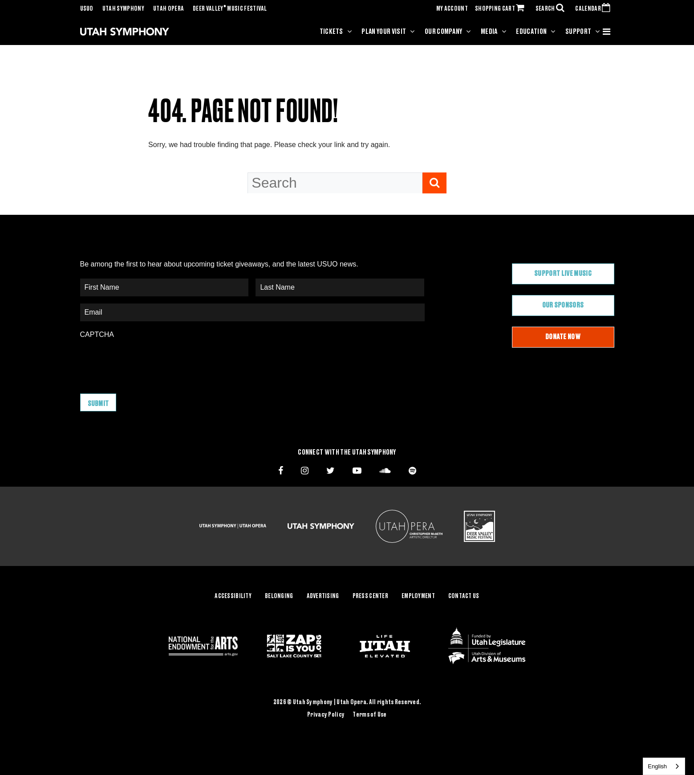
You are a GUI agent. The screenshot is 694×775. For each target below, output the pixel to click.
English (657, 766)
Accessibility (233, 596)
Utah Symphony (123, 9)
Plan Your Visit (383, 31)
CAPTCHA (97, 334)
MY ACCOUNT (452, 9)
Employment (418, 596)
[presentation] (147, 361)
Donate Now (562, 336)
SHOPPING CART (501, 9)
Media (489, 31)
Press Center (370, 596)
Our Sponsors (563, 305)
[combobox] (664, 766)
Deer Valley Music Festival (230, 9)
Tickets (331, 31)
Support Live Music (563, 273)
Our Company (444, 31)
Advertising (323, 596)
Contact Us (463, 596)
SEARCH (552, 9)
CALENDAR (594, 9)
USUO (86, 9)
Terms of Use (369, 715)
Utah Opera (168, 9)
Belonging (279, 596)
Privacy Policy (326, 715)
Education (531, 31)
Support (578, 31)
